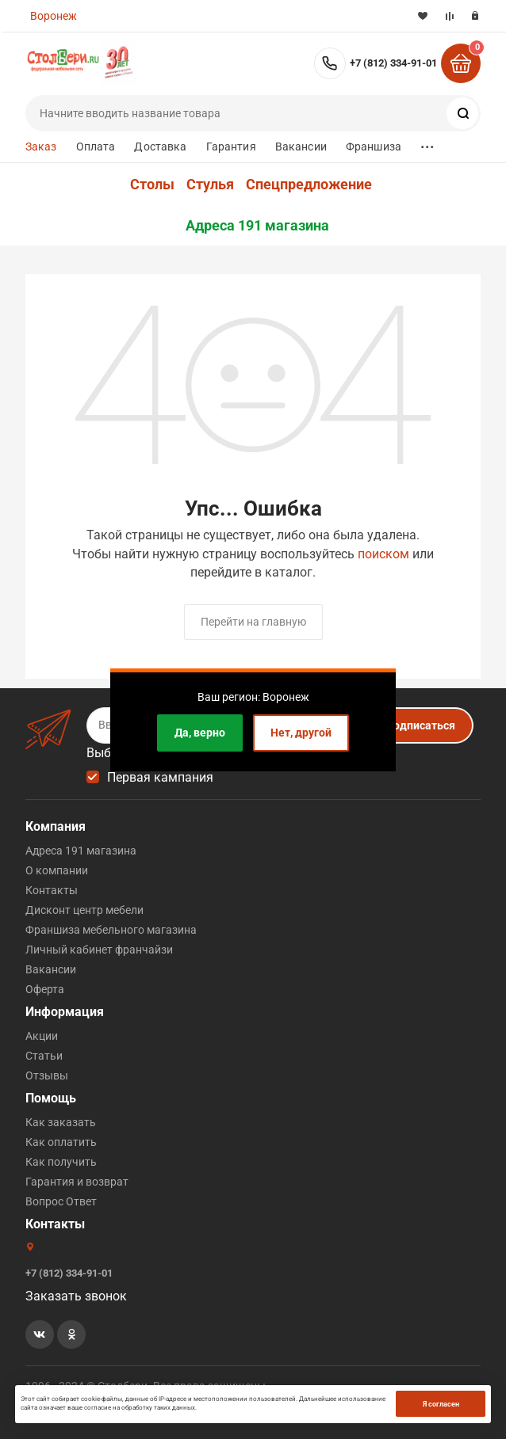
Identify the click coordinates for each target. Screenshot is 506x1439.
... (427, 143)
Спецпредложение (309, 184)
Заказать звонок (76, 1296)
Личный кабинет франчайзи (99, 949)
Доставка (160, 146)
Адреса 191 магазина (257, 226)
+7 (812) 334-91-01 (393, 63)
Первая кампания (160, 777)
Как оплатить (61, 1142)
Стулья (210, 184)
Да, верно (199, 732)
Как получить (61, 1161)
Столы (152, 184)
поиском (383, 554)
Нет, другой (301, 732)
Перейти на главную (253, 621)
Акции (41, 1036)
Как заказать (60, 1122)
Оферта (44, 989)
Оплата (96, 146)
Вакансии (301, 146)
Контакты (51, 890)
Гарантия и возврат (76, 1181)
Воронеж (53, 16)
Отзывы (46, 1075)
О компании (56, 870)
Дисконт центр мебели (84, 910)
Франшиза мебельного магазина (111, 929)
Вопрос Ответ (61, 1201)
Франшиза (373, 146)
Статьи (44, 1055)
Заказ (41, 146)
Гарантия (231, 146)
